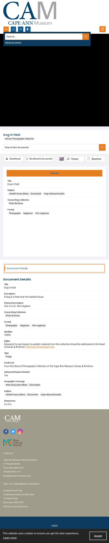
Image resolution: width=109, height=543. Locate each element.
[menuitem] (54, 525)
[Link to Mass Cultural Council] (12, 442)
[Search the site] (43, 36)
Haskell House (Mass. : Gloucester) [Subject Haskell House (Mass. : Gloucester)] (25, 194)
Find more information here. (40, 347)
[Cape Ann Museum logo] (29, 13)
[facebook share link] (6, 431)
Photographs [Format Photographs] (15, 213)
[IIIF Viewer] (75, 159)
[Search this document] (51, 147)
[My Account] (20, 29)
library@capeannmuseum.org (16, 476)
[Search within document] (102, 147)
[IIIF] (61, 159)
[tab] (54, 173)
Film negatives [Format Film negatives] (42, 213)
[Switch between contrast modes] (28, 29)
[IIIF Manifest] (95, 159)
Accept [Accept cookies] (98, 536)
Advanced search (13, 42)
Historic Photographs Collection (19, 139)
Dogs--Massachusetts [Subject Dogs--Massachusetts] (54, 194)
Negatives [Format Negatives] (28, 213)
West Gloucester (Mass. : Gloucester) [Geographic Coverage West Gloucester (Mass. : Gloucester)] (23, 385)
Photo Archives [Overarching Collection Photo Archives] (16, 203)
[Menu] (102, 29)
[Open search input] (6, 29)
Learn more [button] (10, 537)
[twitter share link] (13, 431)
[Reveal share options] (13, 29)
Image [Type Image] (9, 356)
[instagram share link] (20, 431)
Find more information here (15, 506)
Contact (54, 525)
